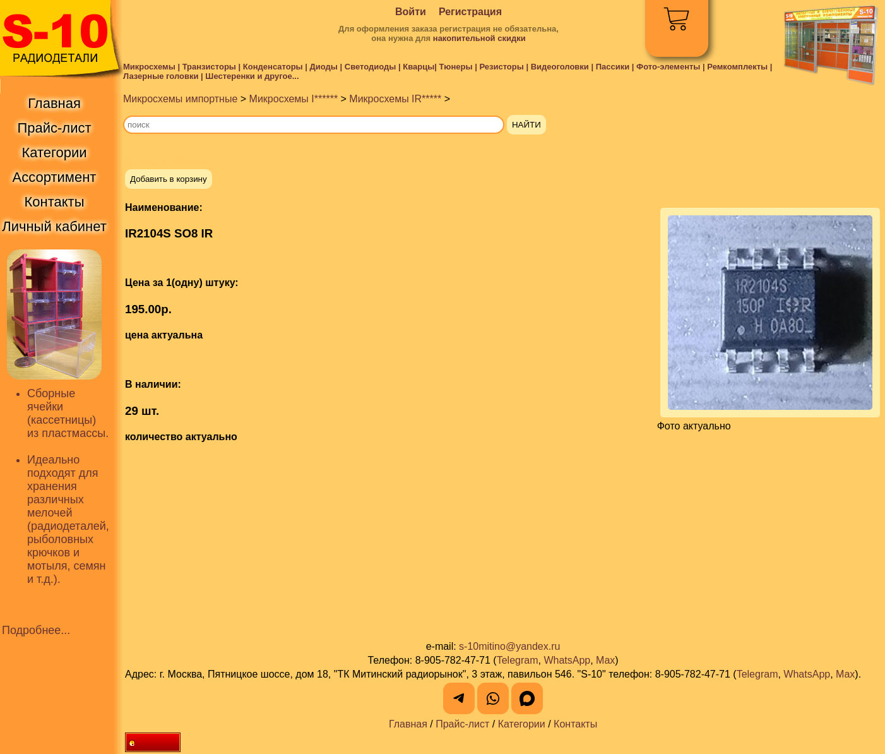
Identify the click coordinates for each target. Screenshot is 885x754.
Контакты (575, 724)
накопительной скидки (479, 38)
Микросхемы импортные (180, 98)
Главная (408, 724)
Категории (521, 724)
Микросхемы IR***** (395, 98)
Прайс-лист (462, 724)
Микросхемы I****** (293, 98)
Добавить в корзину (168, 179)
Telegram (517, 660)
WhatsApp (566, 660)
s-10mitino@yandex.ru (509, 646)
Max (605, 660)
